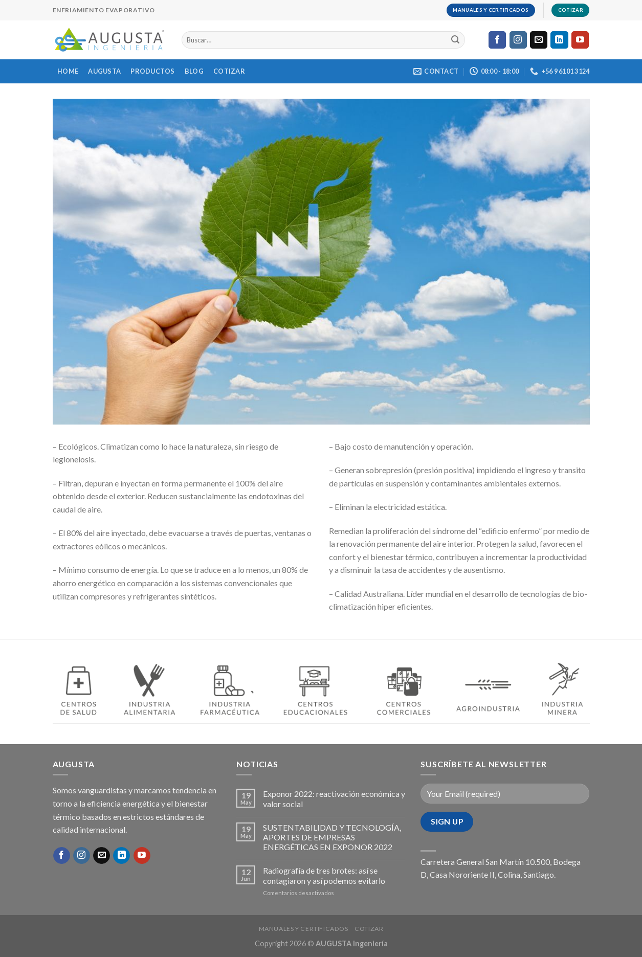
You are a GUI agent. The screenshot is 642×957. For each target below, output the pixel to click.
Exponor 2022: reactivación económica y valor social (334, 798)
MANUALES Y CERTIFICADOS (303, 928)
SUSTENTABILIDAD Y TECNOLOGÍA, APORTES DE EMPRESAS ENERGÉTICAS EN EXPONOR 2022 (332, 837)
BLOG (194, 71)
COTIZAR (229, 71)
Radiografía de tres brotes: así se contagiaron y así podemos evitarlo (324, 875)
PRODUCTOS (152, 71)
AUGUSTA (104, 71)
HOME (67, 71)
